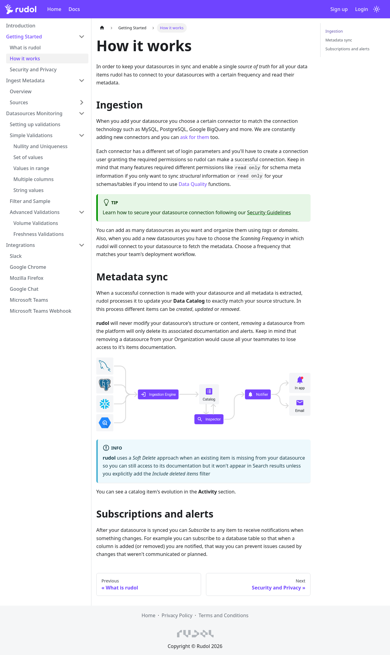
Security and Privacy (33, 69)
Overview (20, 91)
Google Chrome (28, 267)
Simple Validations (31, 135)
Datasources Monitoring (34, 113)
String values (28, 190)
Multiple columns (33, 179)
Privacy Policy (176, 615)
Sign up (339, 9)
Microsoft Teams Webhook (40, 311)
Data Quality (193, 184)
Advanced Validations (35, 212)
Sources (19, 102)
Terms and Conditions (224, 615)
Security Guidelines (269, 212)
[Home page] (102, 28)
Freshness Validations (38, 234)
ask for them (194, 137)
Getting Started (24, 36)
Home (54, 9)
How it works (25, 58)
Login (361, 9)
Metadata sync (338, 40)
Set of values (28, 157)
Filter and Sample (30, 201)
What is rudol (25, 47)
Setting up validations (35, 124)
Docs (74, 9)
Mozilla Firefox (26, 278)
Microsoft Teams (29, 300)
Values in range (31, 168)
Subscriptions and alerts (347, 49)
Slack (16, 256)
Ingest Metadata (25, 80)
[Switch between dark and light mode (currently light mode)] (376, 9)
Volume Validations (35, 223)
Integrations (20, 245)
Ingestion (334, 31)
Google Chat (24, 289)
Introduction (20, 25)
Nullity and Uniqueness (40, 146)
